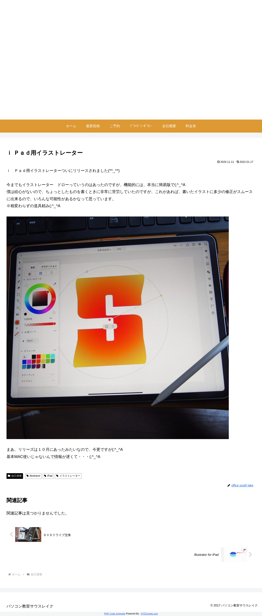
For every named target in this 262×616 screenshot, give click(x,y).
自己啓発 (15, 475)
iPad (48, 475)
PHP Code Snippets (114, 613)
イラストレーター (68, 475)
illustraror (33, 475)
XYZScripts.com (149, 613)
